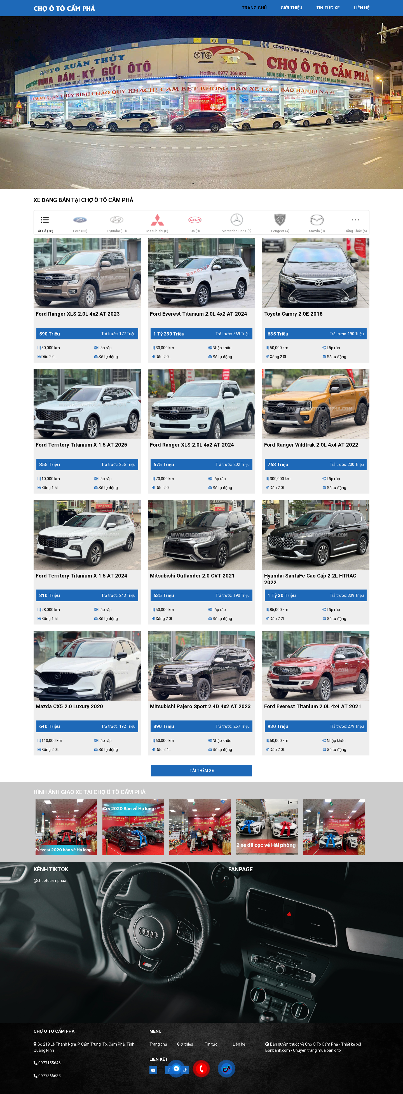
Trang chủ (158, 1044)
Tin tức (211, 1044)
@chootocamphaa (50, 880)
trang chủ (254, 7)
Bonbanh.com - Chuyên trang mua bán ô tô (303, 1050)
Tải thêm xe (201, 770)
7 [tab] (228, 850)
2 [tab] (201, 183)
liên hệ (361, 7)
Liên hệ (239, 1044)
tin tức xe (328, 7)
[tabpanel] (201, 94)
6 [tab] (219, 850)
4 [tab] (202, 850)
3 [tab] (210, 183)
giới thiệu (291, 7)
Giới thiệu (185, 1044)
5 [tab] (211, 850)
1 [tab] (193, 183)
